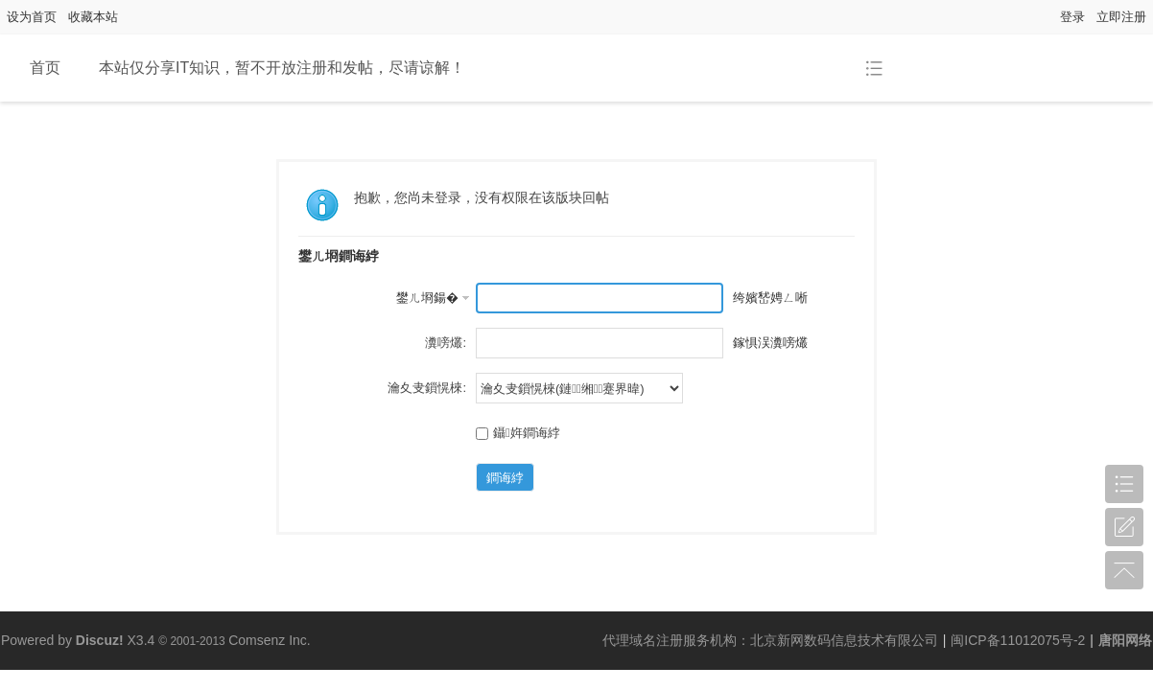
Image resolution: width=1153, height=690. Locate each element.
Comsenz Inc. (269, 640)
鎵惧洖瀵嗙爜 (770, 342)
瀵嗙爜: (445, 342)
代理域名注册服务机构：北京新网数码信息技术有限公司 (770, 640)
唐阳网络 (1125, 640)
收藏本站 (93, 17)
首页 (45, 67)
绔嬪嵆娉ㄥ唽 (770, 297)
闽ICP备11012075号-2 (1018, 640)
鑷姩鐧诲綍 (518, 433)
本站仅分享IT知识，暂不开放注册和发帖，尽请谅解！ (282, 67)
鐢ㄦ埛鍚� (427, 297)
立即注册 (1121, 17)
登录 (1072, 17)
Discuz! (100, 640)
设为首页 (32, 17)
